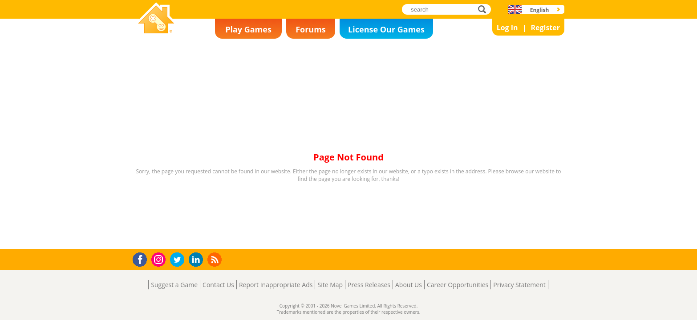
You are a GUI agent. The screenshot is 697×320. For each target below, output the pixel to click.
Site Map (330, 284)
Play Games (248, 29)
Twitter (179, 260)
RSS (215, 259)
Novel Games (154, 38)
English (539, 10)
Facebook (142, 258)
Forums (311, 29)
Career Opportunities (457, 284)
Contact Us (218, 284)
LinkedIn (197, 260)
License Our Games (386, 29)
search (484, 9)
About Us (408, 284)
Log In (507, 27)
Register (545, 27)
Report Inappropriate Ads (276, 284)
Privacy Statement (519, 284)
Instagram (160, 259)
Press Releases (369, 284)
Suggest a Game (174, 284)
